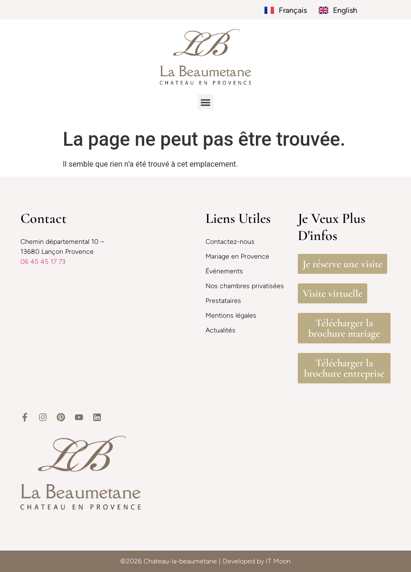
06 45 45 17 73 (43, 262)
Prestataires (223, 301)
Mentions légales (231, 315)
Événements (224, 271)
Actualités (220, 330)
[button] (206, 102)
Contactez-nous (230, 242)
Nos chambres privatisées (245, 286)
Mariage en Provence (237, 256)
